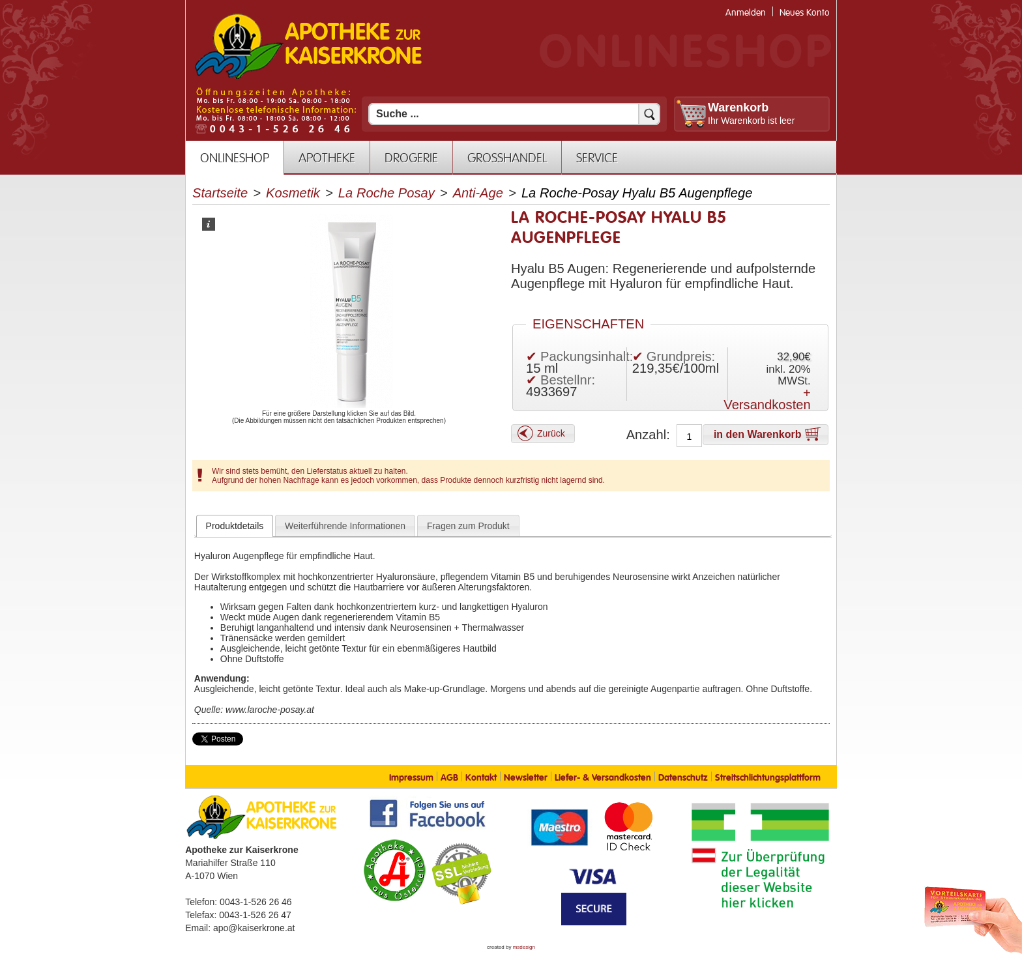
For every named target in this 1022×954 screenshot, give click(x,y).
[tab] (235, 526)
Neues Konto (805, 12)
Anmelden (745, 12)
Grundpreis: (681, 356)
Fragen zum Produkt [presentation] (468, 526)
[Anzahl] (689, 436)
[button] (543, 433)
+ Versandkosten (766, 399)
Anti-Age (478, 193)
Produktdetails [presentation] (235, 526)
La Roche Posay (386, 193)
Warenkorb (738, 107)
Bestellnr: (567, 380)
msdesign (524, 947)
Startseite (220, 193)
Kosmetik (293, 193)
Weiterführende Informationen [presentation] (345, 526)
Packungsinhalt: (586, 356)
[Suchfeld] (514, 114)
